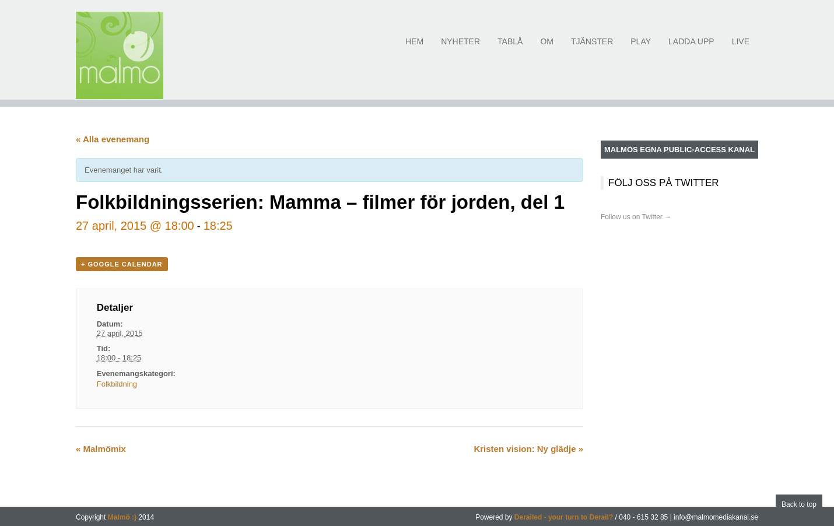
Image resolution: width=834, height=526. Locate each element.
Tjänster (592, 48)
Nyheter (460, 48)
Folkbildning (117, 384)
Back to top (799, 504)
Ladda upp (691, 48)
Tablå (510, 48)
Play (640, 48)
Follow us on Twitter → (636, 217)
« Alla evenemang (112, 139)
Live (740, 48)
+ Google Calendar (122, 264)
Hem (414, 48)
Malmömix (101, 449)
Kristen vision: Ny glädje (528, 449)
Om (546, 48)
